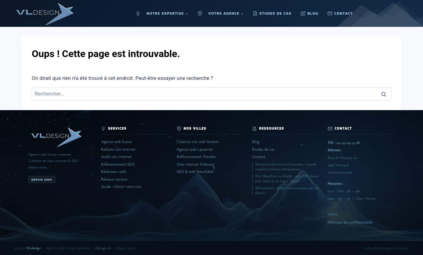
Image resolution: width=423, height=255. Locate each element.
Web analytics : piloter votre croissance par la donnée (286, 190)
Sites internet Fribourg (195, 164)
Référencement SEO (118, 164)
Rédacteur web (113, 171)
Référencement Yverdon (196, 156)
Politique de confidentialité (350, 222)
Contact (259, 156)
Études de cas (263, 149)
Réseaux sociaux (114, 179)
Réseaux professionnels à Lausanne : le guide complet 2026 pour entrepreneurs (285, 166)
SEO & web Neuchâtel (195, 171)
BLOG (312, 13)
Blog (255, 141)
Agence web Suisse (116, 141)
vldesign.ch (102, 248)
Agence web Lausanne (195, 149)
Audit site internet (116, 156)
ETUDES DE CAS (275, 13)
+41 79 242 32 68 (344, 142)
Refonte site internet (118, 149)
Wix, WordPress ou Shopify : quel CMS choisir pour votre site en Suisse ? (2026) (287, 178)
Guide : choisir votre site (121, 186)
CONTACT (343, 13)
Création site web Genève (198, 141)
